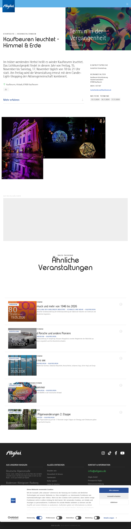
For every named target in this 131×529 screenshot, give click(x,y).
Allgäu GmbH (93, 477)
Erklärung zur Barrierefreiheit (98, 491)
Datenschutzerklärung (96, 484)
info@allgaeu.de (97, 471)
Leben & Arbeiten (53, 484)
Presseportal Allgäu (95, 481)
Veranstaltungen (26, 34)
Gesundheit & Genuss (55, 474)
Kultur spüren (52, 481)
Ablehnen (113, 509)
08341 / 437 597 (95, 86)
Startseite (9, 34)
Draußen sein (51, 471)
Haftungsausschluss (95, 487)
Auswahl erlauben (113, 503)
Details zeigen (109, 525)
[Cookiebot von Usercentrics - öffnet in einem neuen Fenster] (13, 525)
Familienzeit (51, 477)
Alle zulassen (114, 497)
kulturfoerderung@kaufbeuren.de (100, 90)
